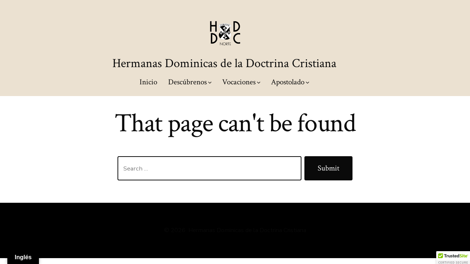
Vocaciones (241, 82)
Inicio (148, 82)
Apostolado (290, 82)
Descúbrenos (190, 82)
